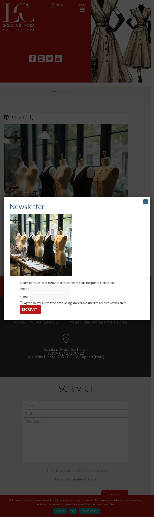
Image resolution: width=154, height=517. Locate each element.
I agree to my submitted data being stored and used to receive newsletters (73, 303)
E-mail (24, 297)
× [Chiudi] (145, 201)
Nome (24, 288)
